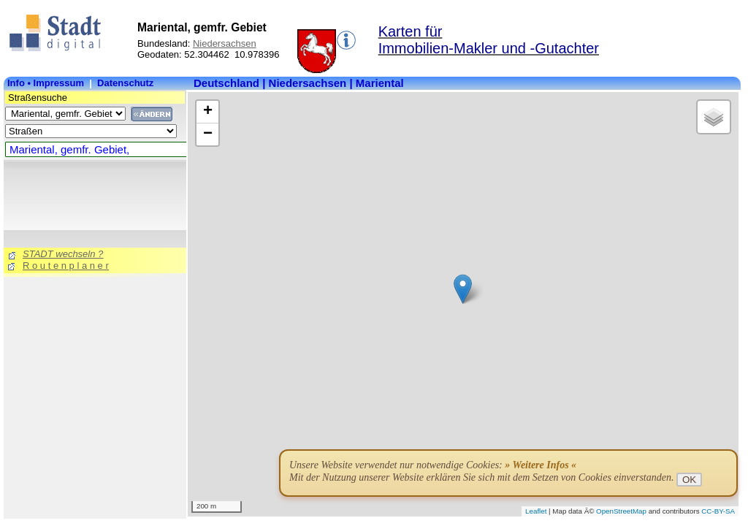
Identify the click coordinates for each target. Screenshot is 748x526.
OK (689, 479)
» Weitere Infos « (540, 465)
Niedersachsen (224, 43)
